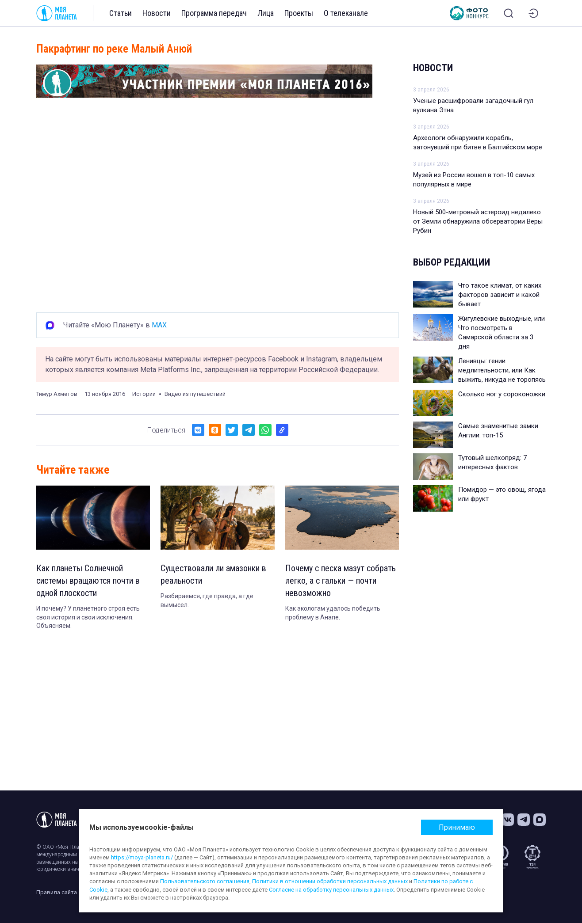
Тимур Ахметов (56, 394)
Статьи (120, 13)
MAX (159, 325)
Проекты (298, 13)
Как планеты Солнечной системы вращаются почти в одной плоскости (88, 580)
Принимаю (457, 827)
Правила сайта (56, 892)
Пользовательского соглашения (204, 881)
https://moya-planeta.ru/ (142, 857)
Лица (265, 13)
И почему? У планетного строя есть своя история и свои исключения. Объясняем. (88, 617)
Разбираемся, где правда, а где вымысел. (207, 600)
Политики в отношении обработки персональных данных (330, 881)
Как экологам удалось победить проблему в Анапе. (332, 613)
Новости (156, 13)
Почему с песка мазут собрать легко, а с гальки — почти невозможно (340, 580)
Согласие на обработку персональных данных (331, 889)
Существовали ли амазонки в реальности (213, 574)
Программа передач (214, 13)
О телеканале (346, 13)
